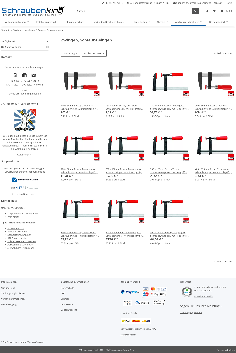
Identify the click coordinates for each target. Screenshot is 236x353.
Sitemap (65, 298)
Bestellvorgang (9, 304)
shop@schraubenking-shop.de (25, 93)
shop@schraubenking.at (198, 2)
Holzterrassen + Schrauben (21, 241)
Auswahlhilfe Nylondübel (20, 247)
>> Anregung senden (191, 312)
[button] (207, 11)
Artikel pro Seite (92, 53)
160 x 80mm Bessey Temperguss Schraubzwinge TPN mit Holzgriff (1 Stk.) (168, 107)
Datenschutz (67, 287)
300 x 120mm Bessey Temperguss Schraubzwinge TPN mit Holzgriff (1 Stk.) (168, 171)
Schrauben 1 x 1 (15, 228)
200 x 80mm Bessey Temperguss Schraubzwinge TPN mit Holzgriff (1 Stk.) (79, 171)
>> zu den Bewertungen (24, 194)
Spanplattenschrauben (19, 234)
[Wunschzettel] (214, 11)
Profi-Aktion (13, 216)
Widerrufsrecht (69, 309)
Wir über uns (8, 287)
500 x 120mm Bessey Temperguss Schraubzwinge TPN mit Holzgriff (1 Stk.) (79, 234)
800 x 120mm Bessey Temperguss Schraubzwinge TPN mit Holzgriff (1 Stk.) (168, 234)
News (229, 2)
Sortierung (69, 53)
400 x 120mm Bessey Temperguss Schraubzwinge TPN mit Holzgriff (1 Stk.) (213, 171)
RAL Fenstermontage (18, 238)
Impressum (67, 304)
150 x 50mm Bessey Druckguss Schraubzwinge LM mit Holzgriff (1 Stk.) (123, 107)
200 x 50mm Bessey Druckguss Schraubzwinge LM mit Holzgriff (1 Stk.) (213, 107)
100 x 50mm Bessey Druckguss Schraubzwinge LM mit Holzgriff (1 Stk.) (78, 107)
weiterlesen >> (24, 154)
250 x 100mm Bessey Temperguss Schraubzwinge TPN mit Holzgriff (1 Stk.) (124, 171)
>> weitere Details (129, 313)
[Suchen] (133, 11)
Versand (39, 342)
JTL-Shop (231, 350)
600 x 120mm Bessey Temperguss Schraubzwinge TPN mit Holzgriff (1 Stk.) (124, 234)
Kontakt (218, 2)
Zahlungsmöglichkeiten (13, 293)
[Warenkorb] (226, 11)
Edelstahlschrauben (17, 231)
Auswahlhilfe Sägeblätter (20, 244)
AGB (63, 293)
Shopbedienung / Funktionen (22, 213)
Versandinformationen (13, 298)
